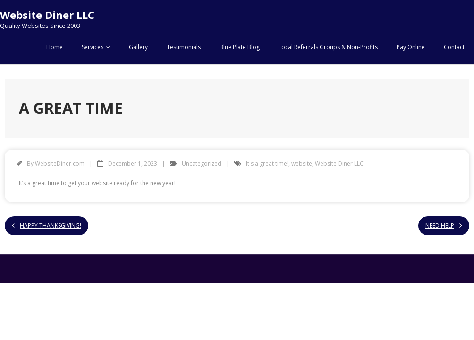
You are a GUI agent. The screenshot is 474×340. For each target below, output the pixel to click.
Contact (454, 47)
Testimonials (184, 47)
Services (92, 47)
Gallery (138, 47)
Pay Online (411, 47)
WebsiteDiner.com (60, 164)
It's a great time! (267, 164)
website (301, 164)
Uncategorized (201, 164)
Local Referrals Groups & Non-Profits (328, 47)
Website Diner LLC (339, 164)
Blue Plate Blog (240, 47)
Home (54, 47)
